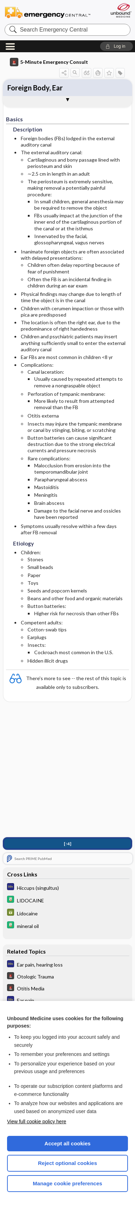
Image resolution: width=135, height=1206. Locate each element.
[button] (116, 46)
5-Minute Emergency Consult (49, 62)
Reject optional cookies (67, 1163)
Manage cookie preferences (67, 1183)
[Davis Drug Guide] (68, 900)
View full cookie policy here (36, 1121)
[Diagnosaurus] (68, 887)
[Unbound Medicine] (120, 10)
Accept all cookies (67, 1143)
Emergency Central (48, 12)
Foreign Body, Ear (35, 87)
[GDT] (68, 913)
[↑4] (67, 843)
